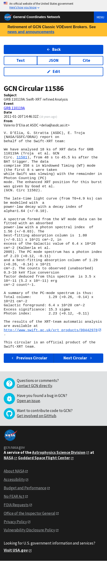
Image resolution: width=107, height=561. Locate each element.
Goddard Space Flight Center (44, 458)
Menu (100, 17)
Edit (53, 71)
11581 (22, 157)
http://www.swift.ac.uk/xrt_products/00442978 (51, 330)
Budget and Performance (25, 487)
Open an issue (28, 400)
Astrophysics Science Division (58, 452)
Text (20, 60)
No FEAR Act (14, 496)
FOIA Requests (16, 504)
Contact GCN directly (34, 385)
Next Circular (78, 358)
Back (53, 49)
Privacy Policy (15, 521)
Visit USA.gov (16, 550)
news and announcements (30, 32)
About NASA (14, 471)
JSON (54, 60)
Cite (86, 60)
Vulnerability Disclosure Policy (29, 530)
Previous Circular (29, 358)
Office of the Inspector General (29, 513)
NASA (8, 458)
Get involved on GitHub (36, 415)
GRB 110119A (14, 108)
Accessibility (14, 479)
